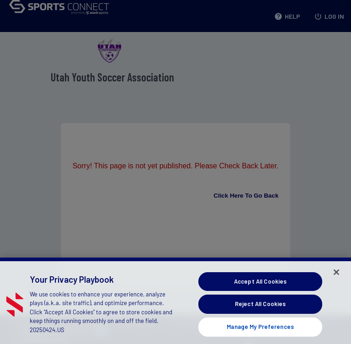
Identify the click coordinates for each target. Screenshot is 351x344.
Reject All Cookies (260, 308)
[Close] (336, 276)
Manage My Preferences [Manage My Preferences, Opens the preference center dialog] (260, 330)
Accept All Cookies (260, 285)
